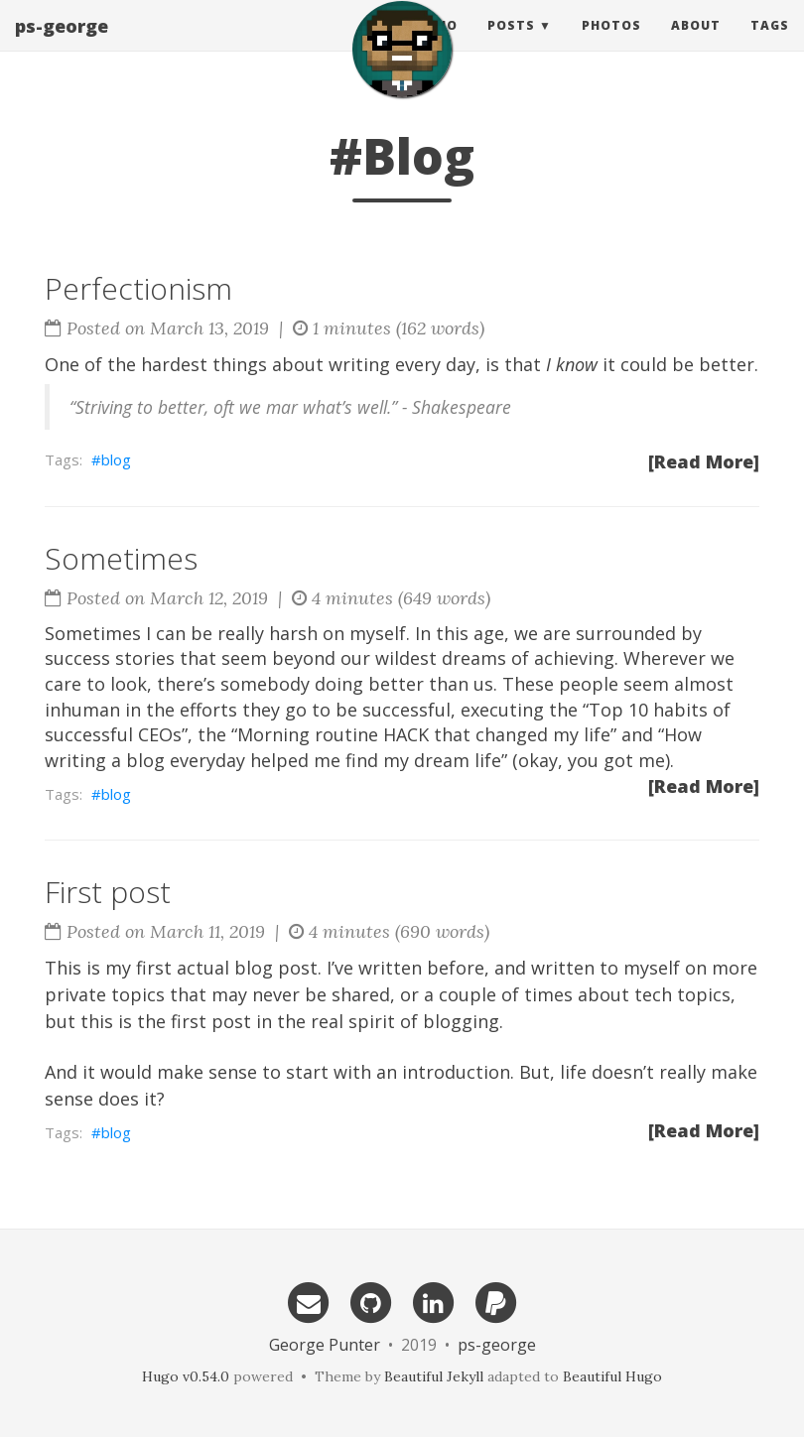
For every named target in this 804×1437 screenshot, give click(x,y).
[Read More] (703, 461)
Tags (769, 44)
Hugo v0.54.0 (185, 1376)
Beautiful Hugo (612, 1376)
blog (116, 459)
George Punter (324, 1345)
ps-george (61, 45)
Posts (511, 44)
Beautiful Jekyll (433, 1376)
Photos (611, 44)
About (696, 44)
